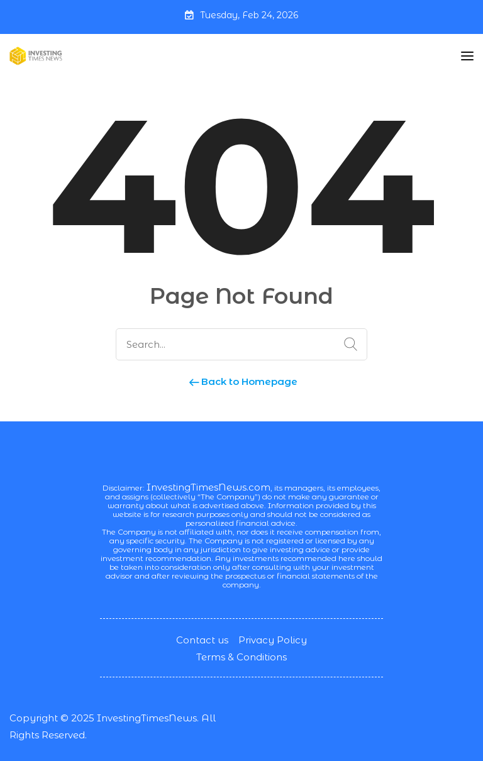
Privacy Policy (272, 640)
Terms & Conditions (241, 657)
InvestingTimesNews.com (208, 487)
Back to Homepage (241, 381)
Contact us (202, 640)
